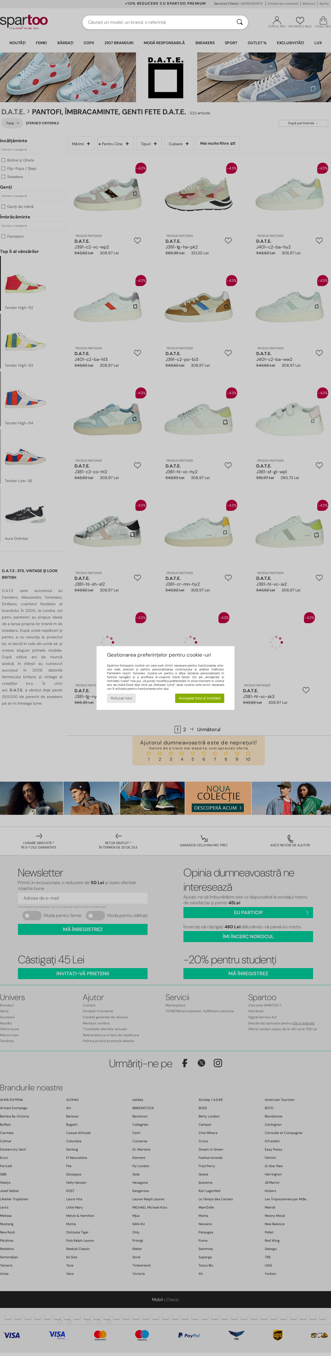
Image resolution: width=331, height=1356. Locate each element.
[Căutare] (239, 22)
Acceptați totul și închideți (199, 698)
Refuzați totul (121, 698)
